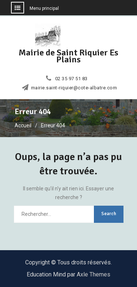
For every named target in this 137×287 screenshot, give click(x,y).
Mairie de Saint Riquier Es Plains (68, 56)
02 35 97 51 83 (71, 79)
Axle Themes (93, 274)
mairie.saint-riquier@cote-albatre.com (74, 88)
